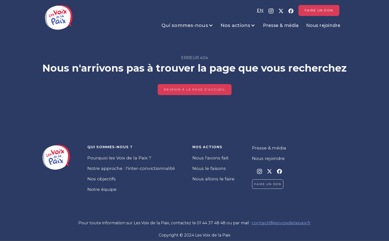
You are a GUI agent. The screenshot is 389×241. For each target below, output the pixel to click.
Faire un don (319, 10)
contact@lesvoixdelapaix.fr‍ (281, 222)
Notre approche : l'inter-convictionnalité (131, 168)
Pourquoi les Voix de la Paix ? (119, 157)
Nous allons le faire (213, 178)
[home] (58, 17)
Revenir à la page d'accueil (194, 89)
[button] (187, 25)
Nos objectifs (101, 178)
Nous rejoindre (323, 25)
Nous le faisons (209, 168)
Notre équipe (102, 189)
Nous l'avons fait (210, 157)
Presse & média (281, 25)
